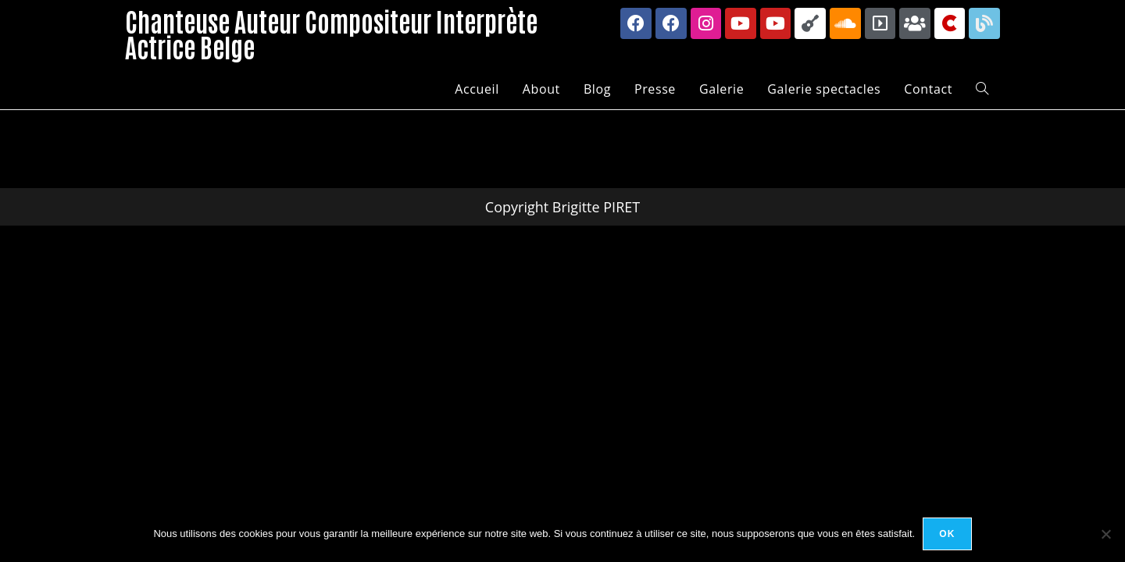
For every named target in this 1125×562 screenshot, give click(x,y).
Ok (947, 533)
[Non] (1105, 534)
